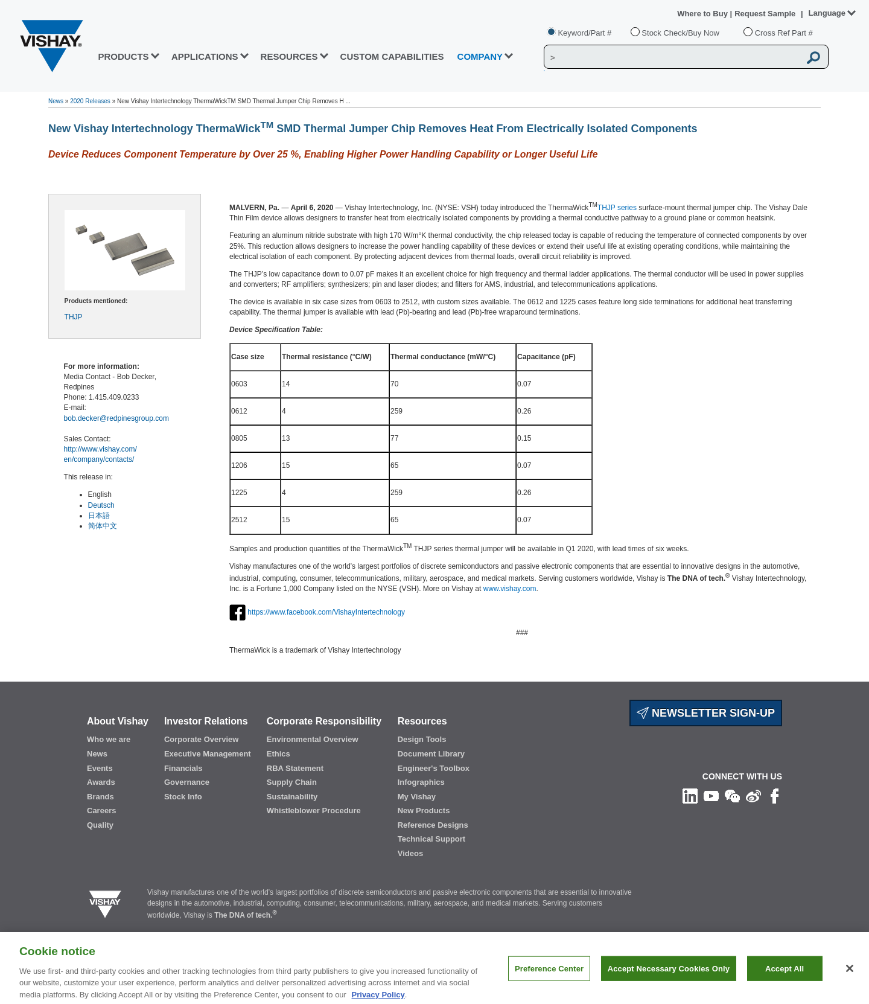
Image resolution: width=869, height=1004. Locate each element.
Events (100, 768)
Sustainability (292, 796)
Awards (101, 782)
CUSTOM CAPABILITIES (392, 56)
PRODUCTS (123, 56)
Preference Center (549, 979)
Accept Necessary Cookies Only (669, 979)
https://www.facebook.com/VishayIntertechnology (326, 612)
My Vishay (417, 796)
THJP (74, 317)
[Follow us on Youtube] (711, 795)
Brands (100, 796)
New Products (424, 810)
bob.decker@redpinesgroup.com (116, 418)
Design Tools (422, 739)
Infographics (421, 782)
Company (480, 56)
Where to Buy (703, 13)
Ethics (278, 753)
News (55, 101)
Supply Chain (292, 782)
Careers (101, 810)
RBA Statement (295, 768)
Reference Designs (433, 825)
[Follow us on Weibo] (753, 795)
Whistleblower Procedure (314, 810)
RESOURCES (289, 56)
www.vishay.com (509, 588)
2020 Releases (90, 101)
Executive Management (207, 753)
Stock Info (183, 796)
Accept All (784, 979)
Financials (183, 768)
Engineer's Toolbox (434, 768)
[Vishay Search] (672, 57)
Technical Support (431, 838)
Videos (410, 853)
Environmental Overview (312, 739)
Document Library (431, 753)
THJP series (617, 207)
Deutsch (101, 505)
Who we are (108, 739)
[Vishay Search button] (813, 57)
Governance (186, 782)
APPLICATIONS (204, 56)
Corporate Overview (201, 739)
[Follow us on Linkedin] (690, 795)
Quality (100, 825)
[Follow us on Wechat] (732, 795)
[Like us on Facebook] (774, 795)
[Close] (849, 979)
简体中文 (102, 526)
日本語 (99, 515)
